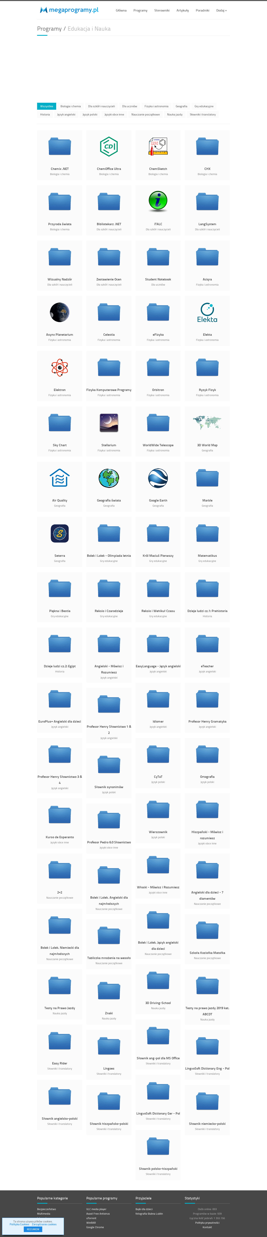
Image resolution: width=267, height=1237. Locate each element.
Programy (140, 10)
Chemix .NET (60, 168)
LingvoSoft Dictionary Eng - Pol (207, 1068)
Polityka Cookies (19, 1224)
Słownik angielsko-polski (60, 1118)
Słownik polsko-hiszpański (158, 1168)
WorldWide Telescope (158, 445)
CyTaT (158, 776)
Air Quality (59, 500)
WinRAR (91, 1222)
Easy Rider (59, 1063)
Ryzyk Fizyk (207, 389)
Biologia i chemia (70, 106)
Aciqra (207, 279)
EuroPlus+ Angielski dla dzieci (59, 721)
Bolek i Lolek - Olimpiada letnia (109, 555)
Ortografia (207, 776)
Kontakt (207, 1227)
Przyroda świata (59, 223)
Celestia (109, 334)
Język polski (90, 114)
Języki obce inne (114, 114)
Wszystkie (46, 106)
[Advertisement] (133, 68)
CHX (207, 168)
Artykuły (183, 10)
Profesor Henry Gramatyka (207, 721)
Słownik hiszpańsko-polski (109, 1123)
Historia (45, 114)
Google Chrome (95, 1227)
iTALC (158, 223)
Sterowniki (162, 10)
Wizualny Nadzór (60, 279)
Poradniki (202, 10)
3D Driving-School (158, 1002)
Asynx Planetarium (59, 334)
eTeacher (207, 666)
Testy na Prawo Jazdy (59, 1007)
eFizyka (158, 334)
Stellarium (109, 445)
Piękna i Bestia (59, 610)
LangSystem (207, 223)
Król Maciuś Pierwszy (158, 555)
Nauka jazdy (175, 114)
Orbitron (158, 389)
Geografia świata (109, 500)
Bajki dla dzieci (144, 1209)
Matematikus (207, 555)
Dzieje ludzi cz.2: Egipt (60, 666)
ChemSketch (158, 168)
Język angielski (66, 114)
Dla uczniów (129, 106)
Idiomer (158, 721)
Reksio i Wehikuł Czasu (158, 610)
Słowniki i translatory (203, 114)
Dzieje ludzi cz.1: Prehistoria (207, 610)
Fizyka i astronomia (156, 106)
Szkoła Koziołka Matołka (207, 952)
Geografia (181, 106)
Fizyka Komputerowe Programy (108, 389)
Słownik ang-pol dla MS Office (158, 1058)
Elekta (207, 334)
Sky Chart (60, 445)
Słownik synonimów (109, 786)
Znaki (109, 1013)
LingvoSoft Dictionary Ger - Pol (158, 1113)
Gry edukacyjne (204, 106)
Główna (121, 10)
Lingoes (108, 1068)
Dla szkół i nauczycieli (101, 106)
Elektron (60, 389)
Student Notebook (158, 279)
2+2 (59, 892)
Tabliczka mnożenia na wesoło (109, 957)
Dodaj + (221, 10)
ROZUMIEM (33, 1229)
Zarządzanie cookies (44, 1224)
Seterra (60, 555)
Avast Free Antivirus (98, 1213)
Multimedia (43, 1213)
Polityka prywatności (207, 1222)
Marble (207, 500)
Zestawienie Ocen (108, 279)
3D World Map (207, 445)
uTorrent (91, 1218)
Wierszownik (158, 831)
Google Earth (158, 500)
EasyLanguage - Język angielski (158, 666)
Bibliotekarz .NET (109, 223)
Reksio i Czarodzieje (109, 610)
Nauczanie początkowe (145, 114)
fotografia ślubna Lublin (149, 1213)
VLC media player (96, 1209)
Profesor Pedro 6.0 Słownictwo (109, 842)
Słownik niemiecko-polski (207, 1123)
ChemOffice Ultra (109, 168)
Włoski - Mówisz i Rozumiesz (158, 887)
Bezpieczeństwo (46, 1209)
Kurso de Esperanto (60, 837)
